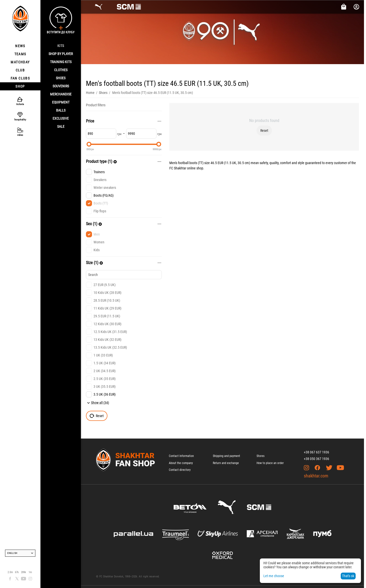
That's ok (348, 576)
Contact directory (180, 470)
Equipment (61, 102)
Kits (60, 46)
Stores (260, 456)
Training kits (61, 62)
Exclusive (61, 118)
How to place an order (270, 463)
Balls (60, 110)
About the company (181, 463)
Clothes (60, 70)
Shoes (60, 78)
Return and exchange (226, 463)
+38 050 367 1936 (316, 459)
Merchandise (61, 94)
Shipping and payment (226, 456)
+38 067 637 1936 (316, 452)
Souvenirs (61, 86)
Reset (264, 131)
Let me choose (273, 576)
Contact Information (181, 456)
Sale (60, 126)
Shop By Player (61, 54)
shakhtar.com (316, 475)
